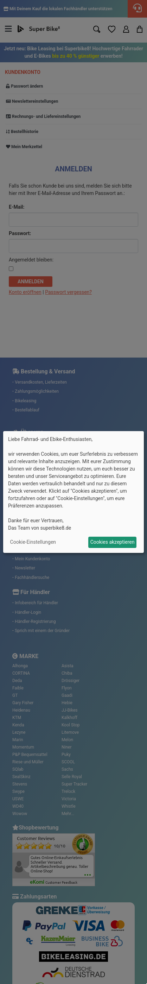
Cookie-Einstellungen (33, 542)
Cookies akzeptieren (112, 542)
